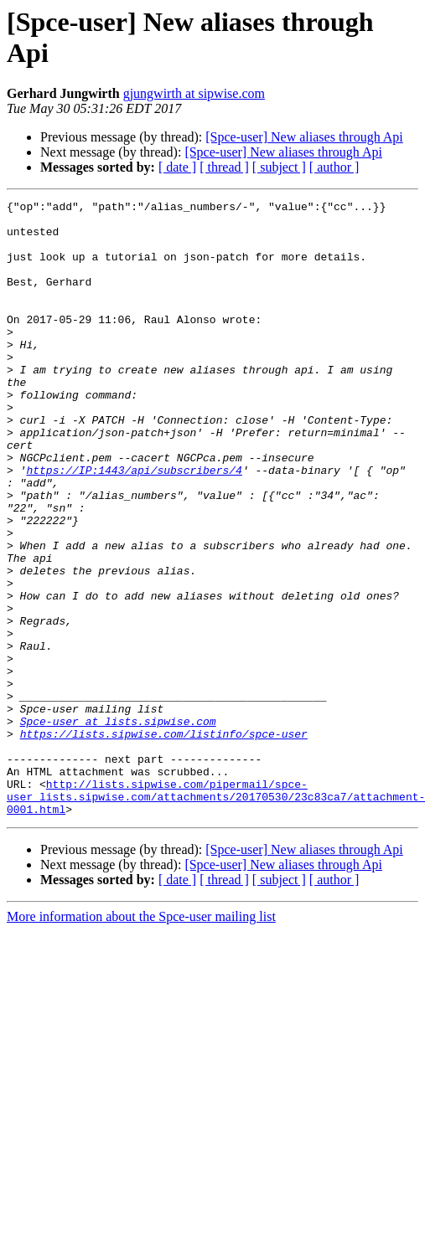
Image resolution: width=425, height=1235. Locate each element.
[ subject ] (279, 167)
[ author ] (334, 167)
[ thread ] (224, 167)
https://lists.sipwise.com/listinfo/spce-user (164, 841)
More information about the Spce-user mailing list (141, 1039)
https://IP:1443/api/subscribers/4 (133, 525)
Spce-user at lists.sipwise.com (118, 826)
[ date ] (177, 167)
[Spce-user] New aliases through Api (304, 137)
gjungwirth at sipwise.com (194, 93)
